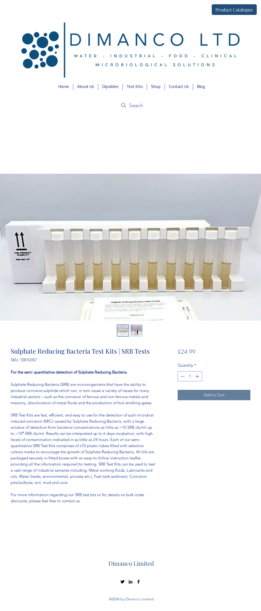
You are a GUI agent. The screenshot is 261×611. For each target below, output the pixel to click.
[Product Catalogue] (234, 9)
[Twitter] (122, 581)
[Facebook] (138, 581)
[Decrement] (182, 376)
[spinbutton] (189, 376)
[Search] (131, 105)
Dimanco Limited (131, 563)
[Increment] (197, 376)
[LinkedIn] (130, 581)
